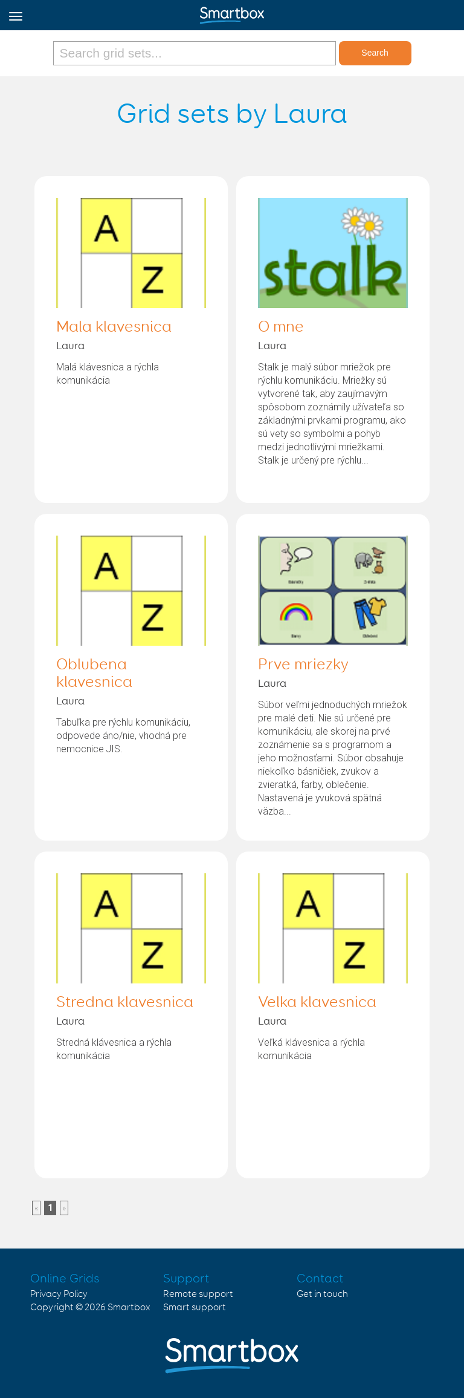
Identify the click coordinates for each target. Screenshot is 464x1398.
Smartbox (129, 1307)
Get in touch (322, 1294)
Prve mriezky (303, 665)
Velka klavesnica (317, 1003)
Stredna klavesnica (124, 1003)
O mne (281, 327)
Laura (70, 346)
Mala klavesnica (114, 327)
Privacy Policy (59, 1294)
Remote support (198, 1294)
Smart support (194, 1307)
